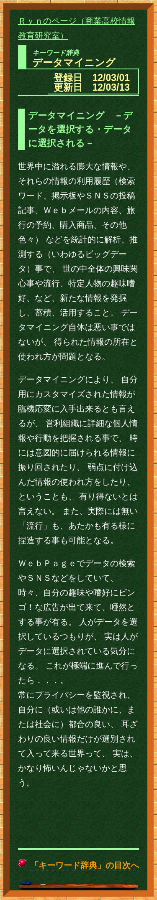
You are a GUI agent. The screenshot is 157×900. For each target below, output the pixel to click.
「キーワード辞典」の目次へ (84, 865)
